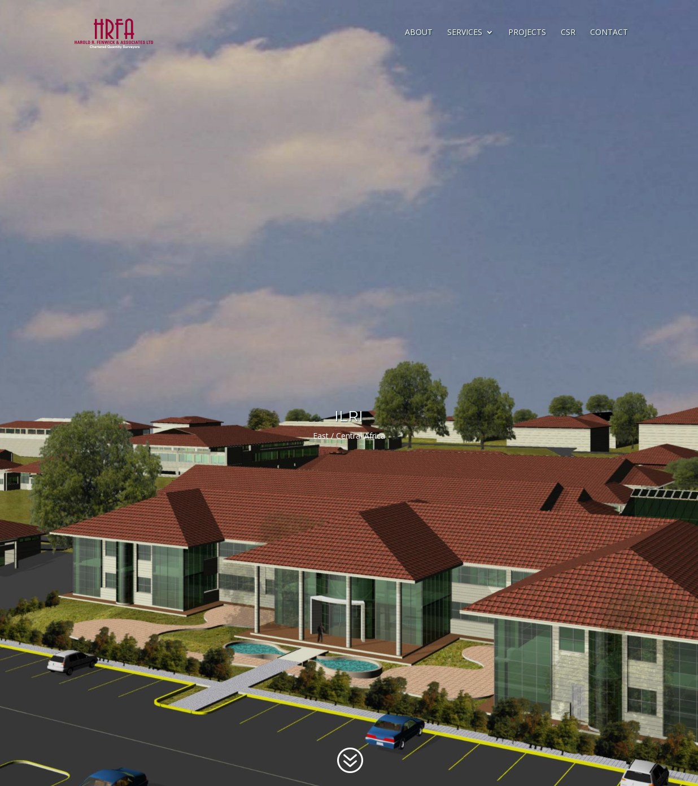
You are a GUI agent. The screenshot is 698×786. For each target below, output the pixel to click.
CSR (568, 32)
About (419, 32)
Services (464, 32)
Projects (527, 32)
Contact (609, 32)
